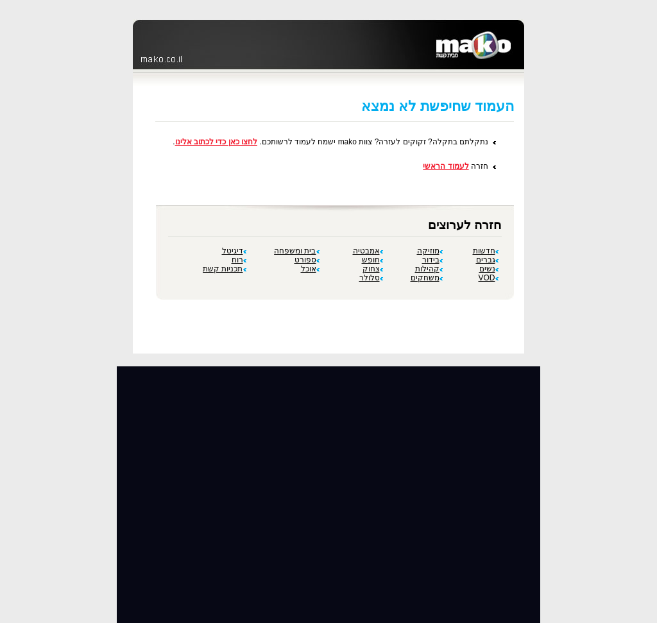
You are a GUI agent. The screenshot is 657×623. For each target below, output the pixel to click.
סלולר (371, 277)
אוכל (310, 268)
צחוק (373, 268)
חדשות (486, 250)
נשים (489, 268)
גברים (487, 259)
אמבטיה (368, 250)
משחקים (427, 277)
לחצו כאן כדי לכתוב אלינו (216, 141)
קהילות (429, 268)
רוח (239, 259)
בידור (432, 259)
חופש (372, 259)
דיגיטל (234, 250)
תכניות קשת (224, 268)
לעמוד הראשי (445, 166)
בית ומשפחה (296, 250)
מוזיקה (430, 250)
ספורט (307, 259)
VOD (488, 277)
